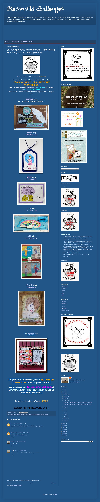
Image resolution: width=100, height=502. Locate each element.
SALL (63, 306)
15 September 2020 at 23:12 (20, 441)
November (66, 396)
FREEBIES (15, 42)
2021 (64, 391)
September (66, 400)
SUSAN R (29, 285)
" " (31, 179)
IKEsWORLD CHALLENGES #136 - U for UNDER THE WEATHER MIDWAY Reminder (27, 414)
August (65, 407)
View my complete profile (74, 382)
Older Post (53, 483)
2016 (64, 429)
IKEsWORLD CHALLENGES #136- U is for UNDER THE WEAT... (78, 404)
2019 (64, 423)
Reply (12, 428)
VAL (63, 295)
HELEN (29, 177)
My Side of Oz (14, 432)
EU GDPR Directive (27, 42)
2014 (64, 433)
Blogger (55, 494)
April (65, 414)
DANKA (29, 133)
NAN (29, 208)
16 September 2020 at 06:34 (20, 450)
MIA (63, 291)
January (65, 420)
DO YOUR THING (31, 238)
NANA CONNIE (65, 310)
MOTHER (31, 335)
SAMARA (31, 333)
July (65, 408)
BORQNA (29, 99)
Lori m (12, 423)
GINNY (64, 288)
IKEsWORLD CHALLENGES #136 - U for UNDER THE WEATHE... (78, 402)
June (65, 410)
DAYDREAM (31, 287)
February (66, 418)
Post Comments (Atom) (17, 485)
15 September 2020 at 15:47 (20, 423)
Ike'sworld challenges (35, 9)
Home (7, 42)
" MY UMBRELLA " (31, 135)
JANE (63, 290)
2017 (64, 427)
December (66, 394)
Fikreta (12, 441)
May (65, 412)
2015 (64, 431)
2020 (64, 393)
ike (11, 450)
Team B (46, 414)
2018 (64, 425)
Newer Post (9, 483)
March (65, 416)
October (65, 398)
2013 (64, 435)
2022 (64, 389)
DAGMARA (65, 286)
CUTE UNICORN (31, 210)
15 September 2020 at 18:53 (23, 432)
